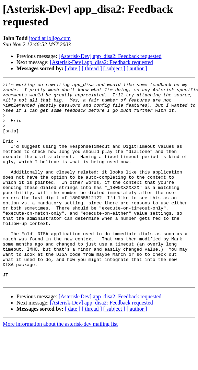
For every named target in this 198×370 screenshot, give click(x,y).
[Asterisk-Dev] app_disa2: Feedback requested (110, 56)
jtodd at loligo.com (50, 38)
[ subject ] (114, 68)
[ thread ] (92, 68)
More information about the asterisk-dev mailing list (60, 364)
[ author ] (137, 68)
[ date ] (72, 68)
